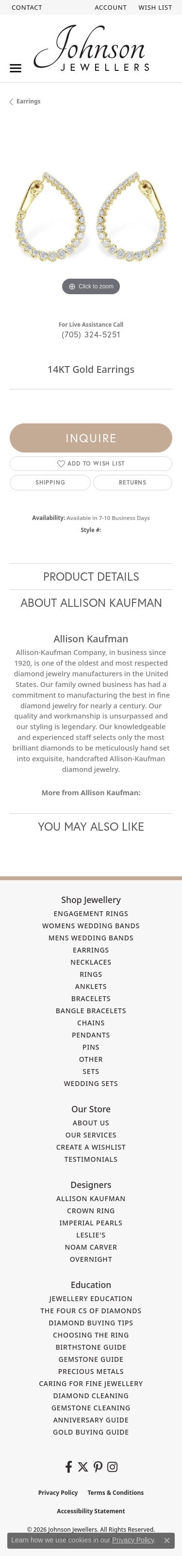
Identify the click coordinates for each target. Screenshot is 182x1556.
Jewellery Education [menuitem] (91, 1298)
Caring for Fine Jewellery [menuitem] (91, 1383)
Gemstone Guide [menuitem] (90, 1359)
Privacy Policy (58, 1493)
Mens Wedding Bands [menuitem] (91, 937)
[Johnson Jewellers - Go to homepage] (91, 48)
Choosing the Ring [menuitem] (91, 1334)
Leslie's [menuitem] (91, 1234)
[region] (91, 216)
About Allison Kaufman (91, 602)
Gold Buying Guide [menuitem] (91, 1432)
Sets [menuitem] (91, 1071)
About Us (91, 1122)
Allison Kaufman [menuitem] (91, 1198)
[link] (26, 7)
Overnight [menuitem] (91, 1259)
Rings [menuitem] (91, 974)
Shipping (50, 482)
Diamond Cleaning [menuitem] (91, 1395)
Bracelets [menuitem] (91, 998)
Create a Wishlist (91, 1147)
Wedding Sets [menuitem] (91, 1083)
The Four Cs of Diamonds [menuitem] (91, 1310)
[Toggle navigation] (15, 68)
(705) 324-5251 (91, 334)
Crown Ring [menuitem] (91, 1210)
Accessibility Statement (91, 1511)
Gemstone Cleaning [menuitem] (91, 1407)
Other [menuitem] (91, 1059)
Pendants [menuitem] (91, 1034)
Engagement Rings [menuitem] (90, 913)
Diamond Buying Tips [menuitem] (91, 1322)
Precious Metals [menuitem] (91, 1371)
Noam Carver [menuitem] (91, 1247)
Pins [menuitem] (91, 1047)
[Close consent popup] (167, 1540)
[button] (110, 7)
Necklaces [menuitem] (90, 962)
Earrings (29, 101)
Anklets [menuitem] (91, 986)
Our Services (91, 1134)
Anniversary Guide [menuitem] (91, 1419)
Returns (133, 482)
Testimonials (91, 1159)
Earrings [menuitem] (91, 949)
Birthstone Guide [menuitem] (90, 1347)
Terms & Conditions (115, 1493)
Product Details (91, 576)
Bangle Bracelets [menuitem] (91, 1010)
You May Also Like (91, 826)
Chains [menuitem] (91, 1022)
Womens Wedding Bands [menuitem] (91, 925)
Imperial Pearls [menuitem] (91, 1222)
